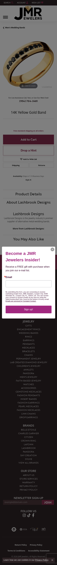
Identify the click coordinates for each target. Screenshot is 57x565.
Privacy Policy (41, 560)
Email (9, 277)
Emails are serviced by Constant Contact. (21, 301)
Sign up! (28, 309)
